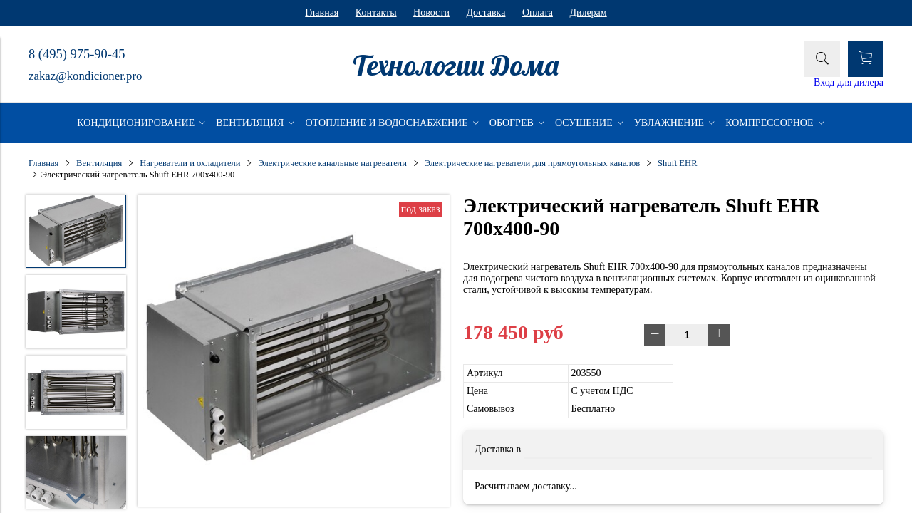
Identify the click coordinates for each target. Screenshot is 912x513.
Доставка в (498, 449)
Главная (321, 12)
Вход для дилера (849, 82)
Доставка (485, 12)
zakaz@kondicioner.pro (85, 76)
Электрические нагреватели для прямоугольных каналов (532, 163)
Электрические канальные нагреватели (332, 163)
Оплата (537, 12)
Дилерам (587, 12)
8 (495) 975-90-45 (76, 54)
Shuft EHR (678, 163)
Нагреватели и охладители (190, 163)
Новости (431, 12)
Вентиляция (99, 163)
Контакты (376, 12)
